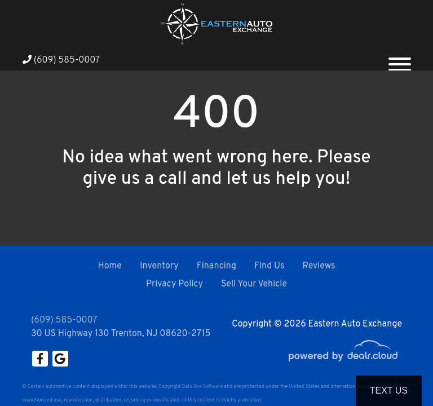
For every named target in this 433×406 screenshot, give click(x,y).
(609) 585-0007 (61, 60)
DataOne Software (202, 386)
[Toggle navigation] (399, 59)
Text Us (389, 390)
